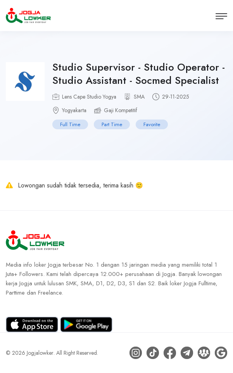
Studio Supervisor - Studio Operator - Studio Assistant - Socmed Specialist (138, 74)
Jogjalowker (40, 353)
